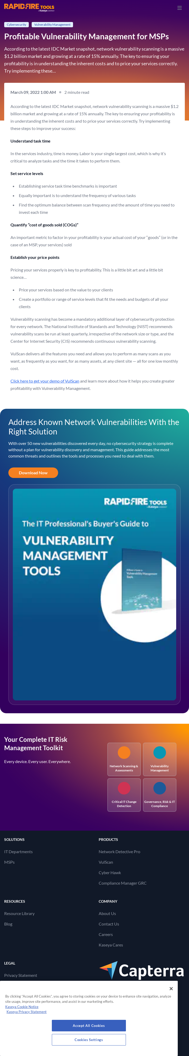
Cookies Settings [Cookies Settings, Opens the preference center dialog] (89, 1040)
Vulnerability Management (160, 759)
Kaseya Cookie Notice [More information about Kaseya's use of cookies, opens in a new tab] (21, 1007)
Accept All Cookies (89, 1026)
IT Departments (18, 851)
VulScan (106, 861)
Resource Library (19, 913)
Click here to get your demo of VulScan (44, 380)
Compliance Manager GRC (123, 882)
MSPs (9, 861)
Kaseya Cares (111, 944)
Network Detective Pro (119, 851)
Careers (106, 934)
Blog (8, 923)
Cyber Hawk (110, 872)
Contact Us (109, 923)
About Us (107, 913)
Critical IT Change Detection (124, 795)
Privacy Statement (20, 975)
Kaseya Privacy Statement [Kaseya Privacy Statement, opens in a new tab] (27, 1012)
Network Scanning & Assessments (124, 759)
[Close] (171, 988)
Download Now (33, 472)
